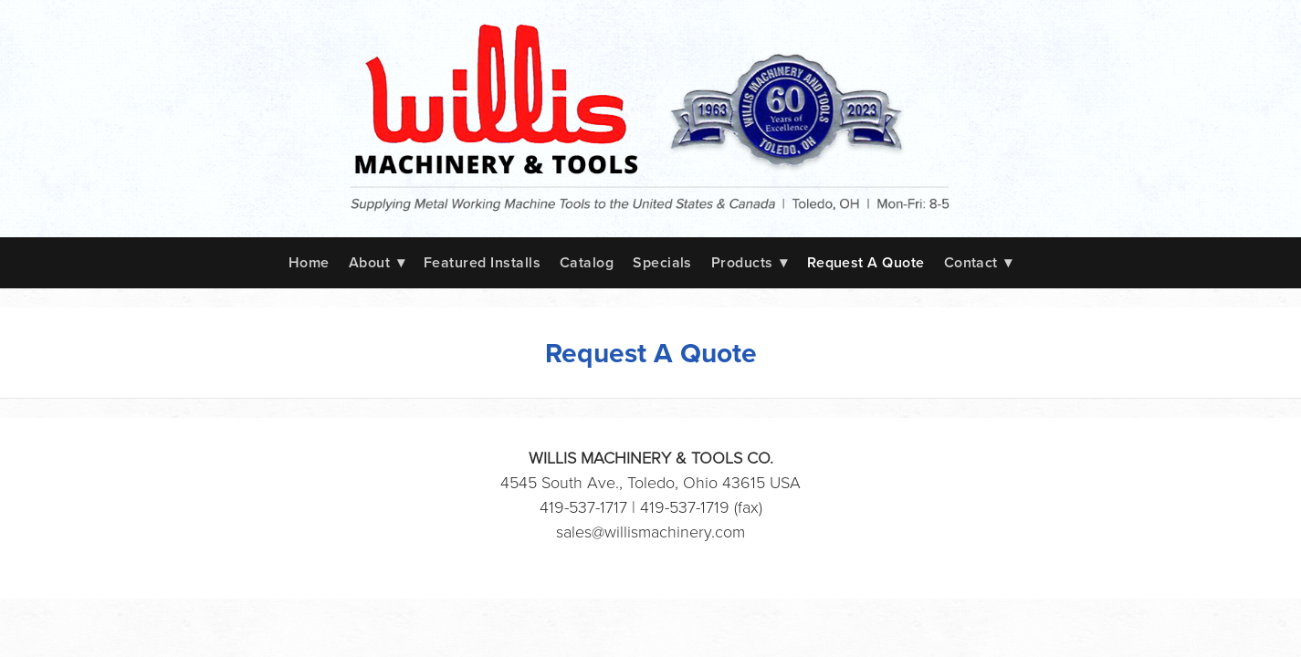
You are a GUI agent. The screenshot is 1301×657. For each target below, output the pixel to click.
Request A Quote (866, 262)
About (377, 262)
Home (309, 262)
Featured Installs (482, 262)
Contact (978, 262)
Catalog (587, 262)
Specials (662, 262)
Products (749, 262)
